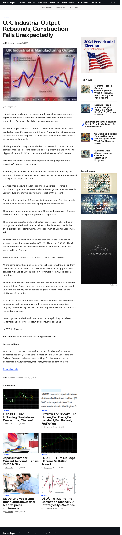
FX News (6, 18)
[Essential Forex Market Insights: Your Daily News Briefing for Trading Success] (85, 108)
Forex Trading (74, 7)
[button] (111, 2)
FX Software (60, 7)
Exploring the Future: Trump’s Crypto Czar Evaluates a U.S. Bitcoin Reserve (100, 124)
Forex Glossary (46, 7)
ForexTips (9, 2)
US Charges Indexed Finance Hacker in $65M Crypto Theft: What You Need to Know (105, 139)
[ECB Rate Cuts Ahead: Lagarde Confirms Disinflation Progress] (85, 154)
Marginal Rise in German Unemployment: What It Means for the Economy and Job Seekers (104, 92)
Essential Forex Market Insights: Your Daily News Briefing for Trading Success (105, 110)
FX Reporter (90, 190)
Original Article (10, 369)
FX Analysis (87, 200)
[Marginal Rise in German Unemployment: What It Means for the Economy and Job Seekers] (85, 89)
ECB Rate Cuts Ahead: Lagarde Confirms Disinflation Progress (103, 156)
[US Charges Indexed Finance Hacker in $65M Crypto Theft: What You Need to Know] (85, 137)
